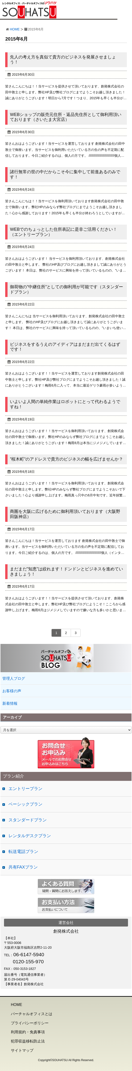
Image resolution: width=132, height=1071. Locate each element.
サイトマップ (22, 1050)
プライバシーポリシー (30, 1023)
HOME (15, 29)
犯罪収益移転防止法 (28, 1041)
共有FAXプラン (23, 867)
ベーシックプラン (25, 804)
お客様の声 (11, 691)
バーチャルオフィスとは (31, 1014)
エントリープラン (25, 788)
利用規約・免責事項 (28, 1032)
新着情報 (9, 703)
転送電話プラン (23, 851)
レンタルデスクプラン (29, 835)
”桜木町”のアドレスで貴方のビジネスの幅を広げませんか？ (66, 459)
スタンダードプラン (27, 820)
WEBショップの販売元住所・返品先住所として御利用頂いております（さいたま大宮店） (65, 117)
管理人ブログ (13, 678)
